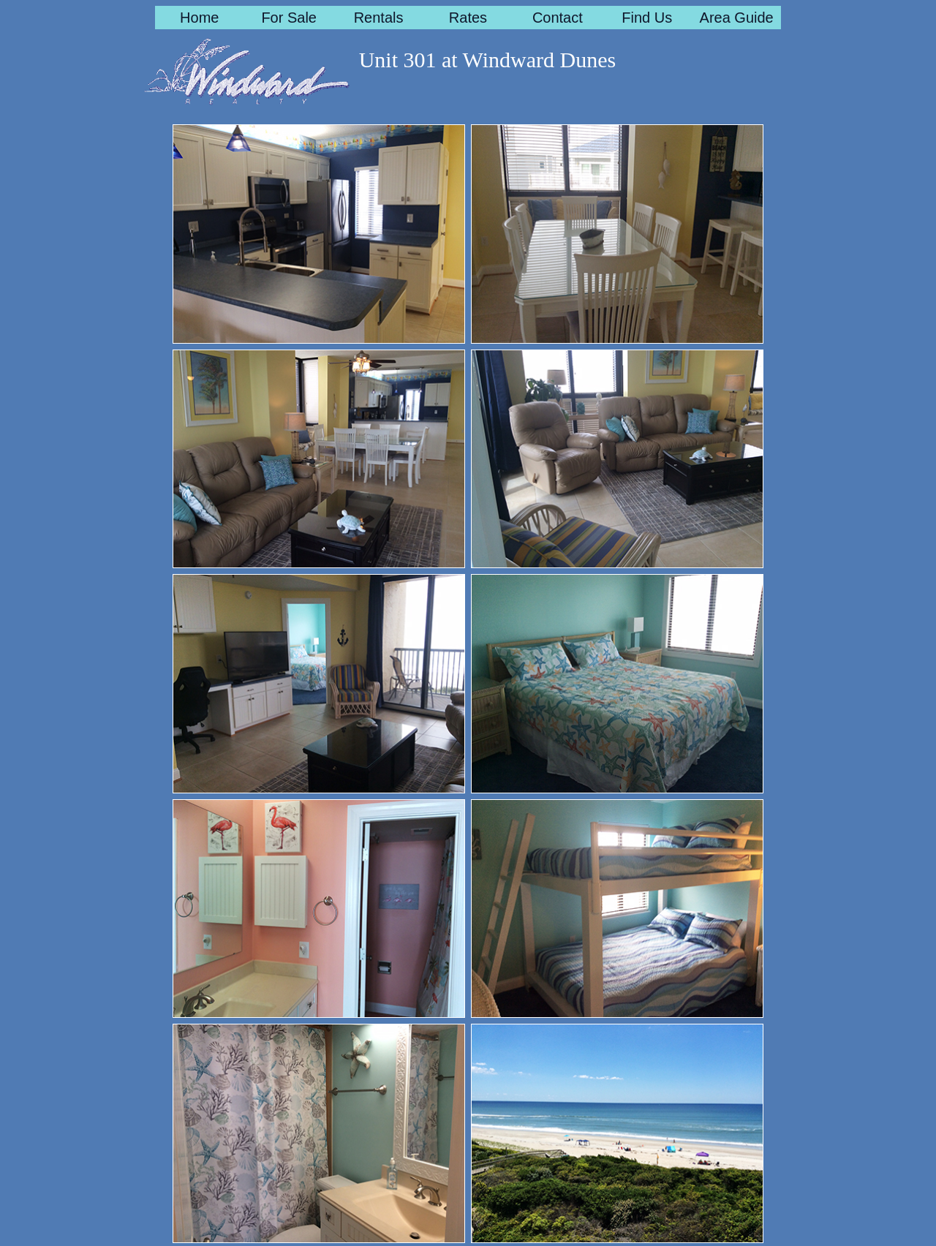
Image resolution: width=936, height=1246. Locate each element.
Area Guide (737, 18)
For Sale (289, 18)
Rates (468, 18)
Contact (557, 18)
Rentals (379, 18)
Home (199, 18)
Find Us (647, 18)
